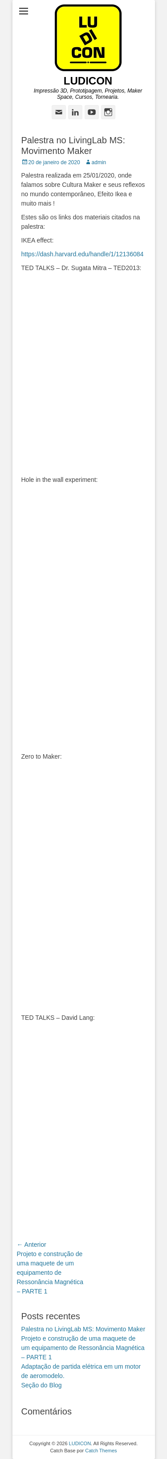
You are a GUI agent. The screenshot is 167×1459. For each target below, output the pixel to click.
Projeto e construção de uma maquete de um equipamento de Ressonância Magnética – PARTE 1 (83, 1348)
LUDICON (88, 81)
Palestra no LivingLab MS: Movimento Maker (83, 1329)
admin (99, 162)
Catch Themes (101, 1450)
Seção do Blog (41, 1385)
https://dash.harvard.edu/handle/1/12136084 (82, 254)
